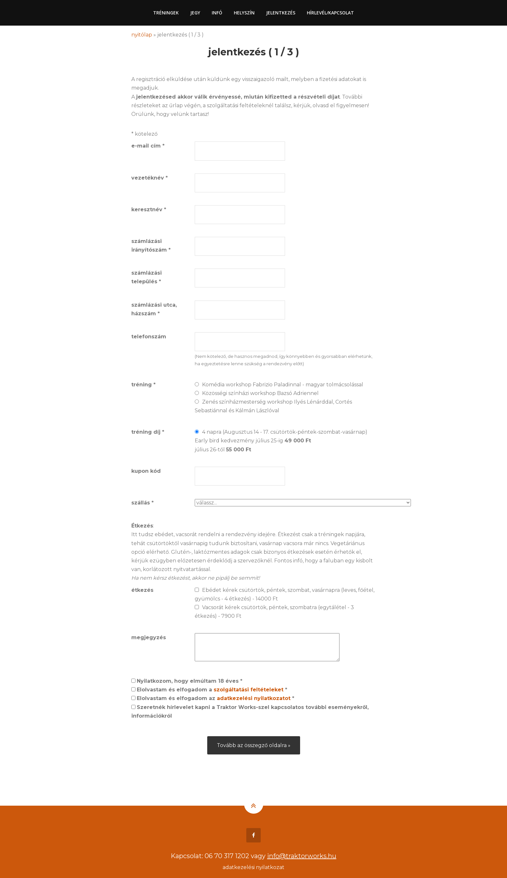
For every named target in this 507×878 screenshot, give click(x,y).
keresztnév (148, 209)
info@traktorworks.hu (301, 856)
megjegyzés (148, 637)
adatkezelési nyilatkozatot (253, 698)
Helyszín (244, 13)
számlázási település (146, 277)
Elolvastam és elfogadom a (212, 690)
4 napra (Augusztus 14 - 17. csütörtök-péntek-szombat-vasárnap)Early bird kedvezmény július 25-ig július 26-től (281, 440)
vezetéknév (149, 178)
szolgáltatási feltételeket (248, 690)
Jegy (195, 13)
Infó (217, 13)
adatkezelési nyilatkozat (253, 867)
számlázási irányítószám (151, 245)
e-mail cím (148, 146)
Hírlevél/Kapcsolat (330, 13)
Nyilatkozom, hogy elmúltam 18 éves (189, 681)
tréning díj (147, 432)
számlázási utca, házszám (154, 309)
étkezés (142, 590)
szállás (142, 503)
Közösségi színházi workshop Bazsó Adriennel (260, 393)
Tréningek (166, 13)
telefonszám (148, 337)
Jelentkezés (280, 13)
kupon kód (146, 471)
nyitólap (141, 35)
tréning (143, 385)
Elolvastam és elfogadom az (215, 698)
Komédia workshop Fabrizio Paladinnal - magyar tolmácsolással (282, 385)
